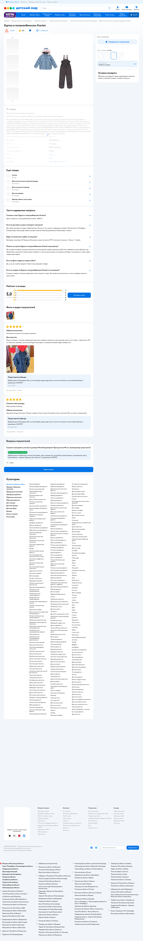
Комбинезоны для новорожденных (34, 594)
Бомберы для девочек (57, 547)
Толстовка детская (56, 644)
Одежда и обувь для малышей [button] (13, 488)
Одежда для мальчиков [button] (14, 492)
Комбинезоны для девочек (59, 516)
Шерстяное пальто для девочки (57, 564)
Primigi (74, 499)
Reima (73, 563)
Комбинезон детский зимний (60, 604)
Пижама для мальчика (35, 677)
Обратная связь (42, 832)
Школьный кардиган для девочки (36, 545)
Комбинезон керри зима (58, 654)
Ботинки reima (76, 513)
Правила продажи (43, 818)
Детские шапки (76, 682)
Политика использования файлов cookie (48, 826)
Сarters (74, 600)
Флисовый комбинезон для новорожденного (37, 627)
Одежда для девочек (57, 495)
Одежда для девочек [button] (13, 495)
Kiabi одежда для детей (79, 637)
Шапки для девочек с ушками (81, 709)
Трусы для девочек (77, 657)
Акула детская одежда (78, 553)
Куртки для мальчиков (36, 645)
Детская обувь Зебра (78, 494)
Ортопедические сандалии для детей (81, 523)
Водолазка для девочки (58, 573)
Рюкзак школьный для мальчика (36, 502)
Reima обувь (75, 508)
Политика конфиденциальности (47, 823)
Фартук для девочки (35, 525)
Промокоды (41, 821)
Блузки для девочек (56, 555)
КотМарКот (75, 647)
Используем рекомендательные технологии (17, 848)
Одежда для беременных (58, 594)
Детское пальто (55, 664)
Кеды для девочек (56, 589)
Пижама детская (77, 660)
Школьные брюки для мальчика (36, 496)
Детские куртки (55, 609)
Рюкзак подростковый (79, 679)
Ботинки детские (77, 534)
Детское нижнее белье (79, 667)
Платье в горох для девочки (59, 568)
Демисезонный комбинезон (59, 601)
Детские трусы (76, 669)
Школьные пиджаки (35, 573)
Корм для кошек (118, 813)
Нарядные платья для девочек (38, 697)
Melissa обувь (76, 532)
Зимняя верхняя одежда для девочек (59, 525)
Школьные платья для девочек (38, 512)
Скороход (75, 520)
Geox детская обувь (56, 715)
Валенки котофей (77, 510)
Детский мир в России (11, 850)
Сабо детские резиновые (79, 536)
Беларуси (29, 850)
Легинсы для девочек (57, 498)
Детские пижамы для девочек (59, 503)
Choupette (75, 568)
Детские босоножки (78, 515)
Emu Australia (76, 625)
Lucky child (75, 632)
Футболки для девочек (57, 486)
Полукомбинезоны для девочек (58, 560)
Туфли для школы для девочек (38, 530)
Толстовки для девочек (36, 707)
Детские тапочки (56, 705)
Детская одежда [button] (12, 506)
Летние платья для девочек (59, 545)
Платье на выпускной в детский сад (36, 584)
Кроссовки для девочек (58, 580)
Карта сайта (41, 834)
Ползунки (54, 611)
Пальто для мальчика (35, 675)
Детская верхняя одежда (58, 21)
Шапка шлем (76, 687)
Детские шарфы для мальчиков (81, 699)
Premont (74, 617)
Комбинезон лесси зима (58, 634)
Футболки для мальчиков (37, 656)
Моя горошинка (34, 634)
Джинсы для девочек (57, 537)
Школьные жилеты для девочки (36, 563)
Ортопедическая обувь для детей (59, 687)
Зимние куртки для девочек (59, 531)
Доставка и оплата (43, 811)
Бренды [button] (9, 511)
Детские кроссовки (57, 703)
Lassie (74, 565)
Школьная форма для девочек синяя (38, 509)
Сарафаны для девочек (36, 523)
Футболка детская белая (58, 666)
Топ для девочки (77, 672)
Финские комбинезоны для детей (59, 631)
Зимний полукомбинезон (58, 671)
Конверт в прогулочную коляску (36, 606)
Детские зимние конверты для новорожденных (38, 612)
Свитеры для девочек (57, 505)
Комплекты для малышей (36, 642)
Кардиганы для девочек (58, 484)
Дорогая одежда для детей (58, 642)
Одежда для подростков (58, 623)
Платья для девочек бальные (37, 714)
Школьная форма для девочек (38, 486)
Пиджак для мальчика (57, 669)
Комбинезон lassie (56, 620)
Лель (73, 605)
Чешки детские (55, 698)
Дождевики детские (57, 652)
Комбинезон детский (57, 599)
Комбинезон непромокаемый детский (60, 617)
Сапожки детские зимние (79, 496)
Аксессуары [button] (10, 517)
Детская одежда (40, 21)
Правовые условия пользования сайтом (30, 846)
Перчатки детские (77, 692)
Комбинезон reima (56, 606)
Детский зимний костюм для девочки (59, 534)
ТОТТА (74, 642)
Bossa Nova (75, 602)
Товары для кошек (119, 811)
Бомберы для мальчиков (36, 680)
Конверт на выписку (35, 578)
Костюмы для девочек (57, 550)
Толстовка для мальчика (36, 664)
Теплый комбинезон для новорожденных (36, 616)
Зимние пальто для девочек (37, 702)
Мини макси (75, 622)
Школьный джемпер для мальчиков (36, 567)
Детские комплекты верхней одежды (84, 21)
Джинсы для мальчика (36, 692)
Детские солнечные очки (79, 704)
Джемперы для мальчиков (37, 685)
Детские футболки (56, 625)
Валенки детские (77, 486)
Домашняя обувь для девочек (59, 587)
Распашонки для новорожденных (34, 590)
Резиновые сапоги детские (59, 708)
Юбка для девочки (35, 705)
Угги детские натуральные (80, 484)
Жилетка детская (56, 647)
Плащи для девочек (56, 639)
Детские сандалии (77, 505)
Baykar (74, 630)
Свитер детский (55, 676)
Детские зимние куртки (58, 661)
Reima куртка (54, 637)
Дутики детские (77, 527)
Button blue (75, 580)
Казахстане (21, 850)
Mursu (74, 543)
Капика (74, 573)
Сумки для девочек (77, 712)
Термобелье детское (57, 659)
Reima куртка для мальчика (37, 695)
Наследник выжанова (78, 570)
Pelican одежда (76, 593)
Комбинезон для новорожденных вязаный (37, 631)
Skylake (31, 548)
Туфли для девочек (56, 578)
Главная (6, 21)
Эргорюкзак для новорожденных (34, 598)
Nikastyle (75, 588)
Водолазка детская (56, 649)
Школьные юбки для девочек (38, 506)
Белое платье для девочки (58, 540)
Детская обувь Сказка (78, 491)
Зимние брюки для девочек (59, 570)
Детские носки (76, 655)
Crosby (74, 615)
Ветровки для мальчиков (36, 651)
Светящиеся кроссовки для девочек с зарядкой (59, 583)
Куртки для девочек (56, 557)
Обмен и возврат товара (45, 816)
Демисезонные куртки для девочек (59, 508)
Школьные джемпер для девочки (36, 551)
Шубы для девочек (56, 500)
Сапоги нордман (56, 690)
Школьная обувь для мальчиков (35, 533)
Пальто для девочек (56, 522)
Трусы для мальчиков (78, 664)
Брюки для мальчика (35, 654)
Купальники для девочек (79, 650)
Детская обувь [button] (11, 508)
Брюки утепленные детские (59, 679)
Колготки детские (77, 652)
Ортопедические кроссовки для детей (80, 502)
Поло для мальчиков (35, 669)
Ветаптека (117, 823)
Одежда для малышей (35, 581)
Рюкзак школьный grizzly (36, 489)
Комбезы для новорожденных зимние (38, 602)
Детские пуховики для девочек (57, 512)
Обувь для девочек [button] (13, 500)
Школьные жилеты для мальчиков (36, 537)
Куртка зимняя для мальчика (37, 659)
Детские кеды (76, 548)
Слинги (53, 597)
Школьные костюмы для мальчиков (36, 541)
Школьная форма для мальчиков (35, 492)
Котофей (74, 550)
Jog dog (53, 713)
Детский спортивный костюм (60, 614)
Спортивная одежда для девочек (58, 519)
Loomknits (75, 585)
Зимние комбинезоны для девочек (37, 710)
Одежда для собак (119, 821)
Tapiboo (53, 710)
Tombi (74, 518)
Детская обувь (55, 681)
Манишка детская (77, 707)
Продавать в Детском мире (46, 813)
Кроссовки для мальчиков (58, 575)
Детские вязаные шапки (79, 702)
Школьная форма (34, 484)
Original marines (77, 583)
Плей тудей (75, 558)
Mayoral (74, 575)
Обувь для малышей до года (37, 620)
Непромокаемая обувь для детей (80, 539)
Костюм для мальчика (35, 661)
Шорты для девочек (57, 529)
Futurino (74, 590)
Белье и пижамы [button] (12, 514)
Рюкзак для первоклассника (80, 684)
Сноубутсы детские (57, 684)
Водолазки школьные (35, 571)
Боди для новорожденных (37, 587)
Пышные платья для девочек (59, 493)
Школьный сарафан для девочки (36, 559)
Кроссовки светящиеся (58, 693)
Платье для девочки (35, 700)
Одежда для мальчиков (36, 687)
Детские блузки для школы (37, 499)
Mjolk (73, 610)
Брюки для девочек (56, 542)
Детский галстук (77, 697)
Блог (89, 825)
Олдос (74, 560)
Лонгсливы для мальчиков (37, 690)
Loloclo (74, 597)
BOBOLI (74, 645)
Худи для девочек (56, 552)
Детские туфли (55, 592)
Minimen (74, 612)
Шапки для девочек (78, 689)
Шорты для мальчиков (36, 682)
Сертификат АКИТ (43, 829)
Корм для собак (118, 818)
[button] (134, 14)
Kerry (73, 578)
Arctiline (74, 640)
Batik (73, 607)
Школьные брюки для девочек (38, 528)
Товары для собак (119, 816)
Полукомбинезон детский (59, 628)
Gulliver (74, 555)
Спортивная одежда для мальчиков (36, 648)
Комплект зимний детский (59, 657)
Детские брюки (55, 674)
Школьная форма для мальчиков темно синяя (36, 555)
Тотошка (74, 595)
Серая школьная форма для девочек (37, 519)
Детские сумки (76, 694)
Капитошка (75, 635)
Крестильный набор (35, 609)
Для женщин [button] (10, 503)
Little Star (75, 627)
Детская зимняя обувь (78, 529)
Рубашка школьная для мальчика (36, 515)
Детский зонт (76, 714)
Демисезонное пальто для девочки (58, 489)
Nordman (53, 695)
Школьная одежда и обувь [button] (15, 484)
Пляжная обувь (76, 545)
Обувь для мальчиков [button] (13, 497)
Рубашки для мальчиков (36, 666)
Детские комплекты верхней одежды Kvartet (114, 21)
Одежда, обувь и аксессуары (21, 21)
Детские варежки (77, 677)
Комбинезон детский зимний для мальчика (38, 672)
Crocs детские (55, 700)
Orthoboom (75, 489)
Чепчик (74, 674)
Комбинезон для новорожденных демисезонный (34, 638)
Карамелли (75, 620)
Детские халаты (76, 662)
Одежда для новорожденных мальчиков (38, 623)
